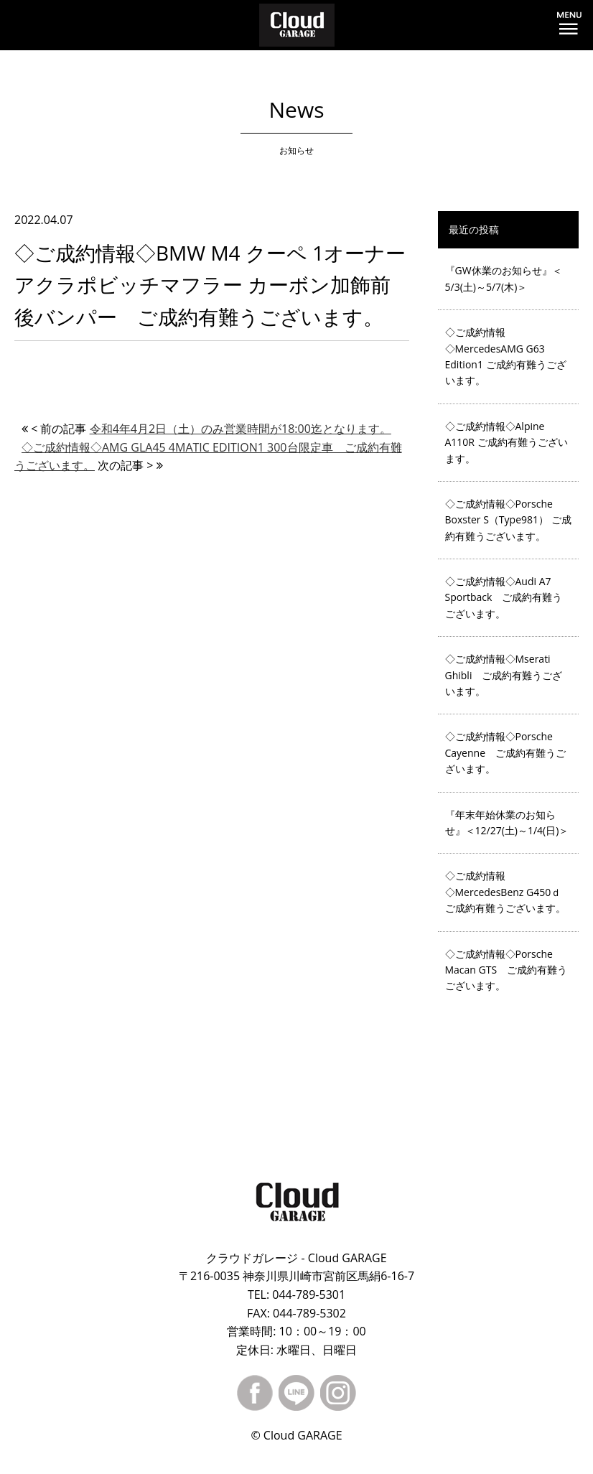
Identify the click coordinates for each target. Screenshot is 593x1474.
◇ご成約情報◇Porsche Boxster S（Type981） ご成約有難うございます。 (508, 520)
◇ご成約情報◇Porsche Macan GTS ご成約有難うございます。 (506, 970)
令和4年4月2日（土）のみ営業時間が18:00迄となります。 (240, 429)
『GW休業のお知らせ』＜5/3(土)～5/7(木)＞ (503, 278)
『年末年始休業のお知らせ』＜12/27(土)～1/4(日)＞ (507, 822)
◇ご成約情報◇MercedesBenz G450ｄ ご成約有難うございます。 (505, 892)
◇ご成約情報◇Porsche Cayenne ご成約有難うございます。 (505, 752)
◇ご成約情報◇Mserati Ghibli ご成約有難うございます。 (504, 675)
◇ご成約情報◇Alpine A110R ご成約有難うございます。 (506, 442)
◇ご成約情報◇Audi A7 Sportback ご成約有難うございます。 (504, 597)
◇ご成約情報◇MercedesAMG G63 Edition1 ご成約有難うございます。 (505, 356)
